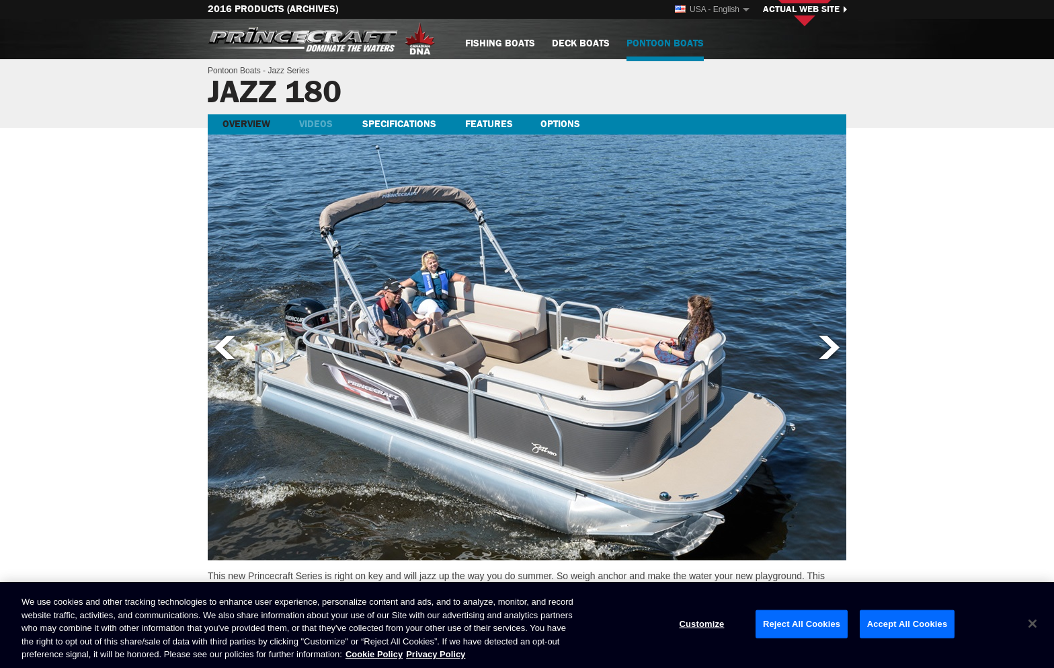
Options (560, 124)
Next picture (830, 347)
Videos (316, 124)
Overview (246, 124)
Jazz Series (288, 70)
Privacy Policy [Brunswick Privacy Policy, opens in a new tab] (435, 654)
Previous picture (224, 347)
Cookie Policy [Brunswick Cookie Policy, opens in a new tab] (374, 654)
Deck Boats (581, 43)
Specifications (399, 124)
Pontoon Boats (665, 48)
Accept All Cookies (907, 624)
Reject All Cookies (801, 624)
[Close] (1032, 623)
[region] (527, 625)
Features (489, 124)
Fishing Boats (500, 43)
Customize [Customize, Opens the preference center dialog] (701, 624)
